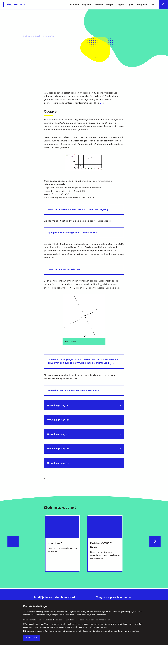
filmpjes (110, 4)
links (153, 4)
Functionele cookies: (66, 620)
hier (101, 102)
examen (99, 4)
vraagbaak (142, 4)
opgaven (86, 4)
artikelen (74, 4)
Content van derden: (81, 631)
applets (122, 4)
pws (131, 4)
